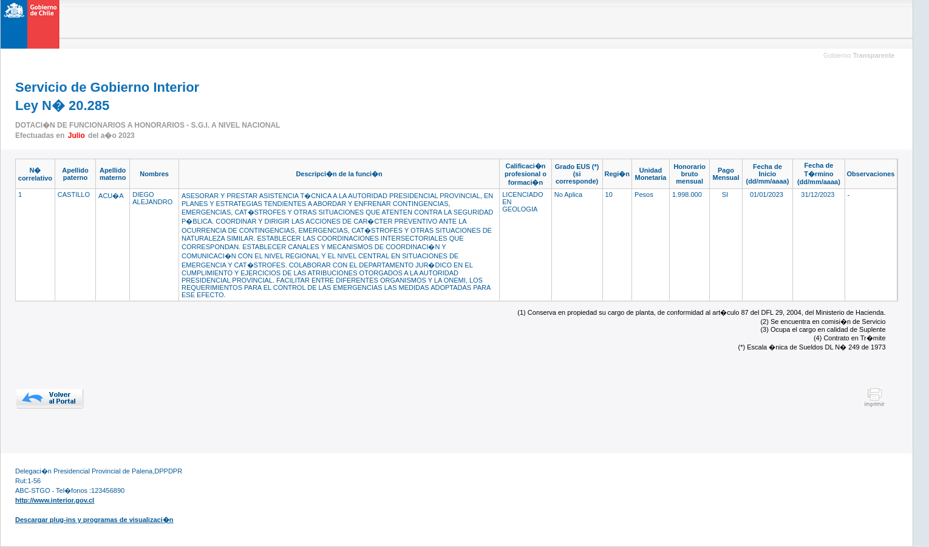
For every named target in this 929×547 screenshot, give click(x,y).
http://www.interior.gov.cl (54, 500)
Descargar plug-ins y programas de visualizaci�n (94, 519)
